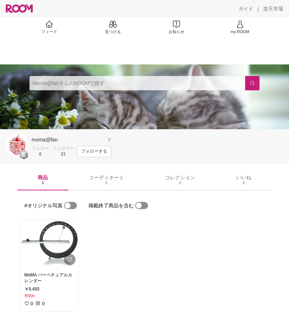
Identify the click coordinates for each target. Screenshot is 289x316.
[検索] (252, 83)
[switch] (70, 205)
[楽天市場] (273, 8)
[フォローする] (94, 151)
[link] (49, 244)
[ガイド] (245, 8)
